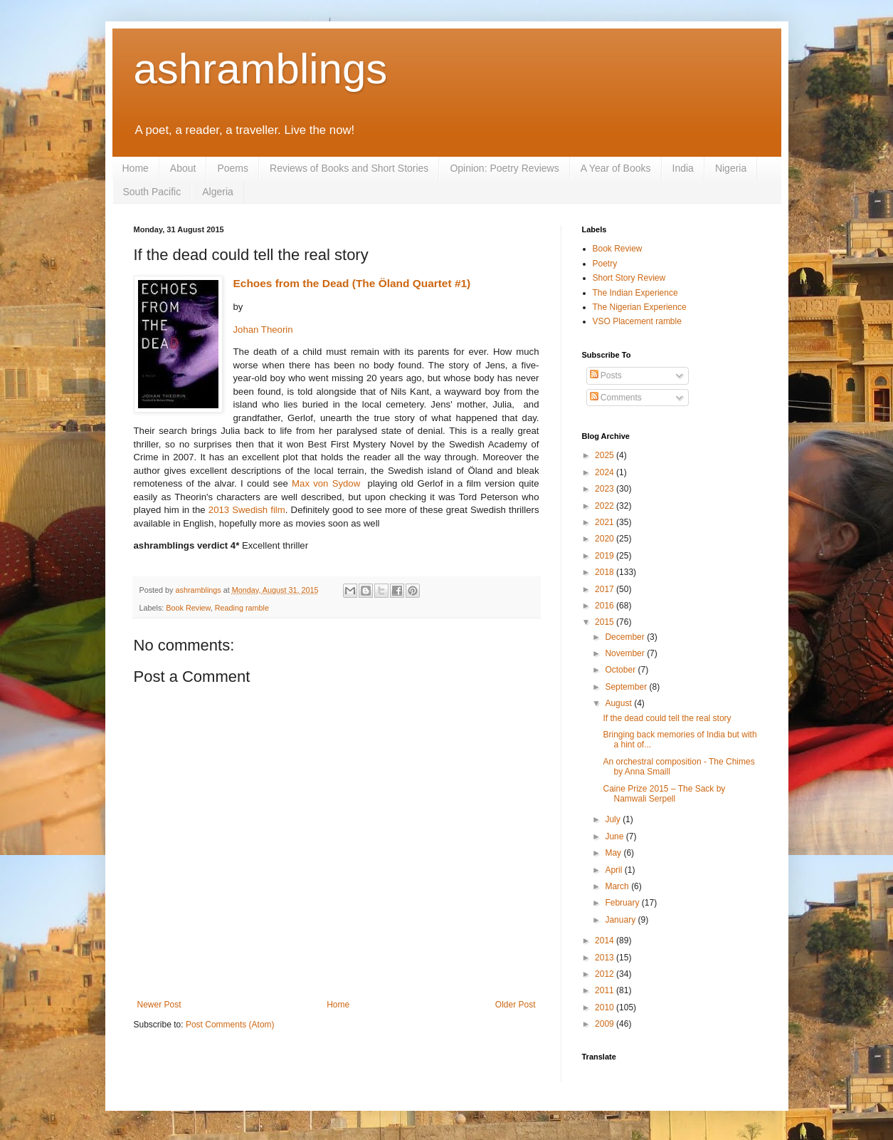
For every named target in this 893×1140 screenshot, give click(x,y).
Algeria (217, 191)
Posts (606, 375)
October (621, 670)
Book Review (188, 607)
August (619, 703)
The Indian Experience (635, 293)
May (614, 853)
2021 (605, 522)
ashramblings (261, 69)
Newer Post (159, 1005)
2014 (605, 940)
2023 (605, 489)
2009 (605, 1024)
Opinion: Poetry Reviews (504, 168)
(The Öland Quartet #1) (411, 283)
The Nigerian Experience (640, 307)
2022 (605, 506)
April (614, 870)
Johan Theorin (263, 329)
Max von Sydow (326, 483)
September (627, 687)
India (683, 168)
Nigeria (730, 168)
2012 (605, 974)
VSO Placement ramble (637, 321)
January (621, 920)
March (618, 886)
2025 (605, 455)
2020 (605, 539)
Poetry (605, 264)
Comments (616, 398)
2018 (605, 572)
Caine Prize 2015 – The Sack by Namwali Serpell (664, 794)
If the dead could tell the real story (667, 718)
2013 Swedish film (246, 509)
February (623, 903)
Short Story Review (629, 278)
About (183, 168)
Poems (232, 168)
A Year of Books (616, 168)
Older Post (515, 1005)
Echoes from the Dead (291, 283)
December (626, 637)
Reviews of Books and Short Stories (349, 168)
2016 (605, 606)
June (615, 836)
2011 (605, 990)
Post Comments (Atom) (230, 1025)
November (626, 653)
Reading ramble (242, 607)
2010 (605, 1007)
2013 (605, 958)
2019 (605, 556)
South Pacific (152, 191)
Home (135, 168)
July (614, 819)
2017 (605, 589)
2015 (605, 622)
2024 (605, 472)
